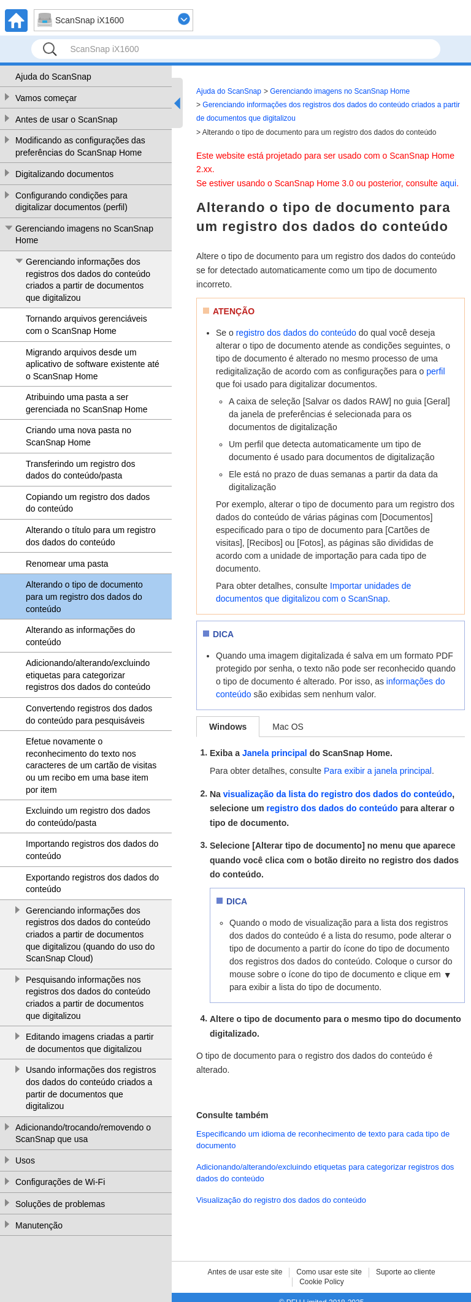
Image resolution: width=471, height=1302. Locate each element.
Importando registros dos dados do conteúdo (92, 850)
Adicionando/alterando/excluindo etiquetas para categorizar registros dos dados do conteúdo (88, 675)
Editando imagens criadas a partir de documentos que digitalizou (90, 1043)
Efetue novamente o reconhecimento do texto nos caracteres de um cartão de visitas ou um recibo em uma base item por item (91, 765)
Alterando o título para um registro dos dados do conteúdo (91, 536)
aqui (448, 183)
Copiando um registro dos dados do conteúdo (88, 503)
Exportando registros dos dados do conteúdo (92, 883)
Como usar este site (329, 1272)
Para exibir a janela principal (378, 771)
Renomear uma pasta (67, 564)
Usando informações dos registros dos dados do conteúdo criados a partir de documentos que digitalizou (91, 1088)
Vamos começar (46, 98)
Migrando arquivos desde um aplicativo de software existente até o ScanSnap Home (92, 364)
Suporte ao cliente (405, 1272)
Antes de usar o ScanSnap (66, 119)
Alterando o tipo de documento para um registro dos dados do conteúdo (84, 596)
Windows (228, 727)
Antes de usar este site (244, 1272)
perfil (435, 371)
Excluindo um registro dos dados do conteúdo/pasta (88, 817)
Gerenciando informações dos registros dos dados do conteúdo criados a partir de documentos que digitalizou (88, 280)
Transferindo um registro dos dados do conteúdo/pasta (80, 470)
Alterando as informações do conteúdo (80, 636)
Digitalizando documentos (64, 174)
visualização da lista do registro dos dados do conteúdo (337, 794)
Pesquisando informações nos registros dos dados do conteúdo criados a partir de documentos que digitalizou (88, 998)
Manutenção (39, 1225)
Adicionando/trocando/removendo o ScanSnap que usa (83, 1133)
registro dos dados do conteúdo (296, 333)
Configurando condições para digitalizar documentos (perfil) (71, 202)
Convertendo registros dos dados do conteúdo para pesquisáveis (89, 714)
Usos (25, 1160)
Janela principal (274, 753)
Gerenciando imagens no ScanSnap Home (84, 235)
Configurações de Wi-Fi (60, 1182)
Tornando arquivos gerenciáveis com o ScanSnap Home (86, 325)
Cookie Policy (321, 1281)
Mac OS (288, 727)
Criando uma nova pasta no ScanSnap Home (78, 436)
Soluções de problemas (60, 1204)
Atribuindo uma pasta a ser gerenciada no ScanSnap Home (86, 403)
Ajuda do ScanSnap (53, 76)
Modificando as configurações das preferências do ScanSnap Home (80, 146)
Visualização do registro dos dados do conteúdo (281, 1200)
